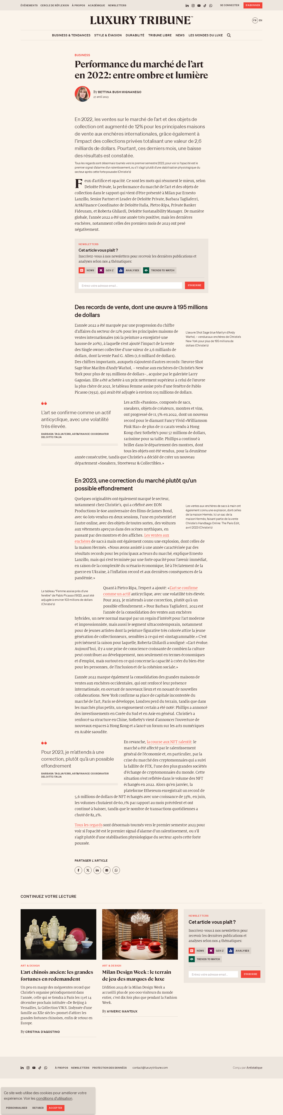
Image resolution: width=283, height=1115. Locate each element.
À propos (78, 5)
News (180, 35)
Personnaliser (16, 1108)
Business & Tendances (71, 35)
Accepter (55, 1108)
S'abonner (253, 5)
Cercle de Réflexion (54, 5)
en (260, 20)
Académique (96, 5)
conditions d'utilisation (54, 1098)
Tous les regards (88, 825)
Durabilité (135, 35)
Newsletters (117, 5)
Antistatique (254, 1067)
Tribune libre (160, 35)
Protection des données (109, 1067)
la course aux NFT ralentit (169, 742)
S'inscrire (194, 285)
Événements (29, 5)
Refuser (38, 1108)
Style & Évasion (108, 35)
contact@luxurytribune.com (150, 1067)
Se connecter (229, 5)
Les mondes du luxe (206, 35)
